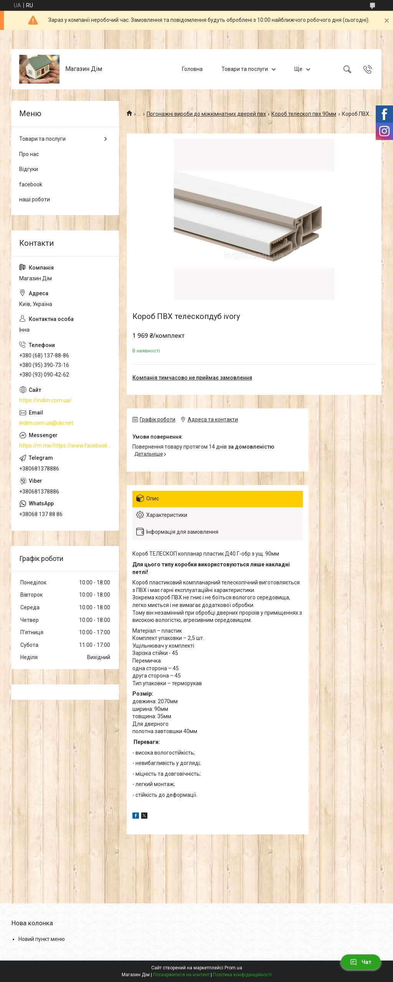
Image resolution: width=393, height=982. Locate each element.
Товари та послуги (244, 69)
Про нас (29, 154)
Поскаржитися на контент (181, 974)
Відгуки (28, 169)
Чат (361, 962)
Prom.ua (233, 967)
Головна (192, 69)
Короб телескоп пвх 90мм (303, 114)
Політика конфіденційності (242, 974)
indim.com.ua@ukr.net (46, 423)
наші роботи (34, 199)
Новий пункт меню (41, 939)
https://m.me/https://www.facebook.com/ (65, 445)
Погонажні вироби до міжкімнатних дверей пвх (206, 114)
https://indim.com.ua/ (45, 400)
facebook (30, 184)
